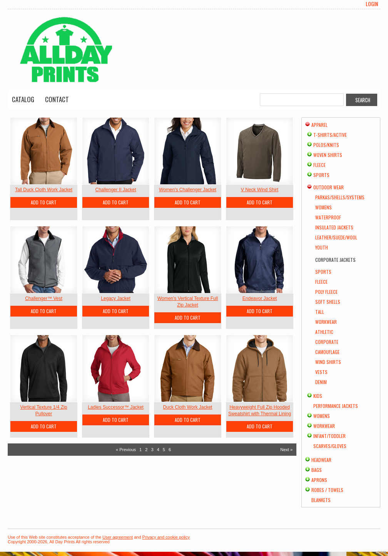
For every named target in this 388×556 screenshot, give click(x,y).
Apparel (319, 124)
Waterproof (328, 217)
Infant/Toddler (329, 436)
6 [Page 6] (170, 449)
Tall (319, 311)
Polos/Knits (326, 145)
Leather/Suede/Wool (336, 237)
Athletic (324, 332)
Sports (321, 175)
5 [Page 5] (164, 449)
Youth (321, 247)
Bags (316, 470)
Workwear (326, 321)
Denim (321, 382)
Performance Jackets (335, 406)
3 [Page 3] (152, 449)
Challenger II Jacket (115, 189)
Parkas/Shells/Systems (340, 197)
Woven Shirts (327, 155)
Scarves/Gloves (329, 446)
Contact (57, 99)
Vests (321, 372)
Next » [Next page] (286, 449)
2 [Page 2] (146, 449)
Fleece (319, 165)
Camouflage (327, 352)
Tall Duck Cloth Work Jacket (43, 189)
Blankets (321, 500)
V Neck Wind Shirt (259, 189)
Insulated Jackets (334, 227)
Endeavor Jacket (259, 298)
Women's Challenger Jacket (187, 189)
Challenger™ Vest (43, 298)
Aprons (319, 480)
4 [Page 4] (158, 449)
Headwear (321, 460)
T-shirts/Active (330, 134)
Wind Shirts (328, 362)
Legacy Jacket (115, 298)
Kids (317, 396)
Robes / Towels (327, 490)
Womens (323, 207)
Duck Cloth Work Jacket (187, 407)
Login (372, 4)
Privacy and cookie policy (166, 537)
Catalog (23, 99)
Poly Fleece (326, 291)
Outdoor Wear (328, 187)
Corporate (326, 342)
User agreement (117, 537)
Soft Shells (327, 301)
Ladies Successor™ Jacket (116, 407)
